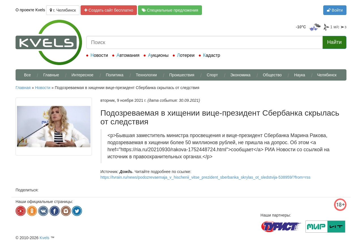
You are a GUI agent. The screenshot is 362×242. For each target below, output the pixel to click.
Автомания (128, 55)
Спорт (212, 75)
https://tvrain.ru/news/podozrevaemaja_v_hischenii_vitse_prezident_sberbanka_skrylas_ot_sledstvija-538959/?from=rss (205, 177)
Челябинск (327, 75)
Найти (334, 42)
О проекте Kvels (30, 10)
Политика (114, 75)
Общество (272, 75)
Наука (299, 75)
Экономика (240, 75)
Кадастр (211, 55)
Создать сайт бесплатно (108, 10)
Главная (23, 87)
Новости (99, 55)
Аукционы (158, 55)
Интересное (83, 75)
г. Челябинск (63, 10)
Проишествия (181, 75)
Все (27, 75)
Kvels (44, 237)
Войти (335, 10)
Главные (51, 75)
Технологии (146, 75)
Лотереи (186, 55)
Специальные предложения (170, 10)
